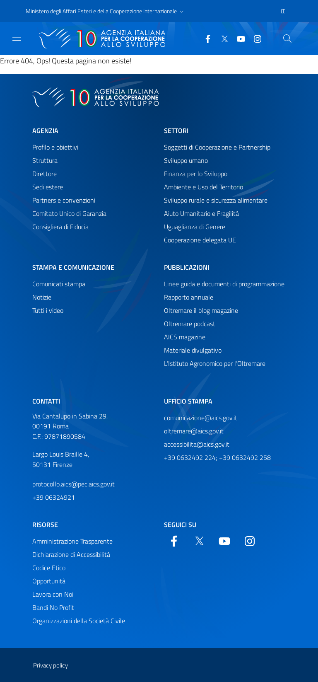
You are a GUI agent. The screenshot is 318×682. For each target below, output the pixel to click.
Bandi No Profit (53, 607)
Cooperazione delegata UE (200, 240)
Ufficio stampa (188, 401)
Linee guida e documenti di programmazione (224, 284)
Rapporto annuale (188, 297)
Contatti (46, 401)
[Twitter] (221, 38)
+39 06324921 (53, 497)
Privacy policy (50, 665)
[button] (106, 11)
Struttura (45, 160)
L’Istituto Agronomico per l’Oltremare (214, 363)
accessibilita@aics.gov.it (196, 444)
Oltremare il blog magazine (201, 310)
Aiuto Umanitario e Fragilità (201, 213)
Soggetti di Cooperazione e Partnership (217, 147)
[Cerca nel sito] (287, 39)
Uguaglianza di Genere (194, 227)
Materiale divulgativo (193, 350)
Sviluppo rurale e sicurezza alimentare (215, 200)
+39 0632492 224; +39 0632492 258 (217, 457)
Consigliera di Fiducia (60, 227)
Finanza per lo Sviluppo (195, 174)
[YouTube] (237, 38)
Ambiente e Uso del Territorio (203, 187)
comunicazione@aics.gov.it (200, 418)
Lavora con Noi (52, 594)
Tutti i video (47, 310)
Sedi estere (47, 187)
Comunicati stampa (58, 284)
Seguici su (180, 525)
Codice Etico (48, 568)
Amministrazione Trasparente (72, 541)
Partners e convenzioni (63, 200)
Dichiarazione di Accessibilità (71, 554)
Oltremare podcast (189, 324)
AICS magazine (184, 337)
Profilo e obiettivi (55, 147)
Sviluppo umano (186, 160)
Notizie (41, 297)
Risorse (45, 525)
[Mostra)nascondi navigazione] (17, 38)
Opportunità (48, 581)
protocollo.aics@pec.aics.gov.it (73, 484)
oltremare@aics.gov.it (194, 431)
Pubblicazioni (186, 267)
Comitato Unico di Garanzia (69, 213)
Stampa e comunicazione (73, 267)
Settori (176, 130)
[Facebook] (204, 38)
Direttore (44, 174)
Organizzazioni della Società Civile (78, 621)
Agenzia (45, 130)
